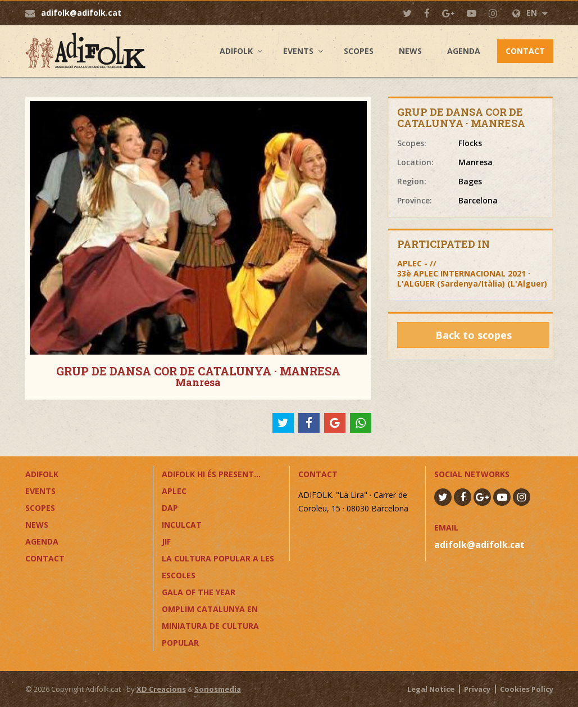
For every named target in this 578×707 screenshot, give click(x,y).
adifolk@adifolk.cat (81, 12)
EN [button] (530, 12)
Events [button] (298, 51)
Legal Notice (430, 689)
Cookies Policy (526, 689)
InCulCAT (182, 524)
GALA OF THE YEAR (198, 592)
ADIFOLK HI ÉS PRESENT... (211, 474)
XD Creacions (161, 689)
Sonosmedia (217, 689)
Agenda (463, 51)
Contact (525, 51)
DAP (170, 507)
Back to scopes (473, 335)
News (410, 51)
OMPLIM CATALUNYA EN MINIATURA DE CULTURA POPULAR (210, 626)
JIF (166, 541)
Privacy (477, 689)
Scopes (359, 51)
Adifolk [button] (236, 51)
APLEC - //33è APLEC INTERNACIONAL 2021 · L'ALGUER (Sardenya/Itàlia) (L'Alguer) (472, 273)
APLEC (174, 491)
